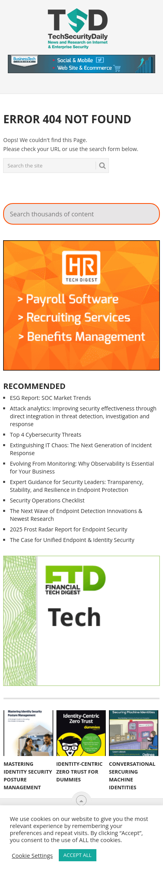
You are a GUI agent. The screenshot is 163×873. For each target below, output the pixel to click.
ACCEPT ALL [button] (77, 855)
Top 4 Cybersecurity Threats (45, 434)
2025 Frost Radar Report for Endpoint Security (68, 529)
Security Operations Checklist (47, 500)
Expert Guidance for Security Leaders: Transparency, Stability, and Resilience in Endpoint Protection (76, 485)
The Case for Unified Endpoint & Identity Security (72, 540)
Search (139, 112)
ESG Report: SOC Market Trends (50, 397)
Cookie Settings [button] (32, 855)
